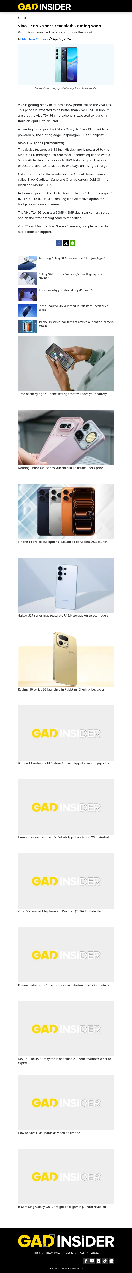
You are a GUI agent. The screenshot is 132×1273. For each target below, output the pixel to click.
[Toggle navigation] (110, 6)
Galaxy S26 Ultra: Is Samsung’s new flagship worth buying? (72, 276)
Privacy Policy (53, 1252)
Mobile (23, 18)
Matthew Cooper (34, 39)
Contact (94, 1252)
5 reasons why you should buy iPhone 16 (66, 290)
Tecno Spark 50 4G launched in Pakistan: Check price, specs (74, 307)
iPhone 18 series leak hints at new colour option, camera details (76, 323)
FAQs (81, 1252)
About (69, 1252)
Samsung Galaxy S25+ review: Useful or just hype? (72, 258)
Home (36, 1252)
